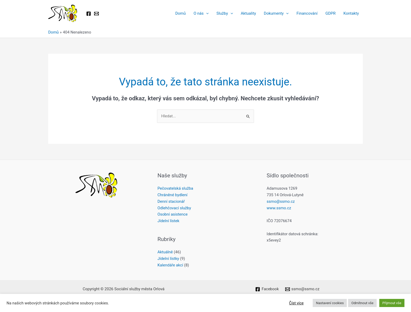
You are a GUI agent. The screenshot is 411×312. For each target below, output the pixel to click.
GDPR (330, 13)
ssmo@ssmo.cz (281, 201)
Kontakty (351, 13)
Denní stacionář (171, 201)
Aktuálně (165, 252)
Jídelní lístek (168, 220)
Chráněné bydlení (173, 195)
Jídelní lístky (168, 258)
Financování (306, 13)
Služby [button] (225, 13)
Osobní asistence (173, 214)
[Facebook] (88, 13)
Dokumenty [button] (276, 13)
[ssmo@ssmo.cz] (302, 289)
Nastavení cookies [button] (330, 303)
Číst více (296, 303)
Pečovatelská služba (175, 188)
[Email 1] (96, 13)
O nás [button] (201, 13)
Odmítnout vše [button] (362, 303)
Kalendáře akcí (170, 265)
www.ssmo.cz (279, 208)
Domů (180, 13)
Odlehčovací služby (174, 208)
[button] (206, 13)
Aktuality (248, 13)
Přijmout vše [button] (391, 303)
